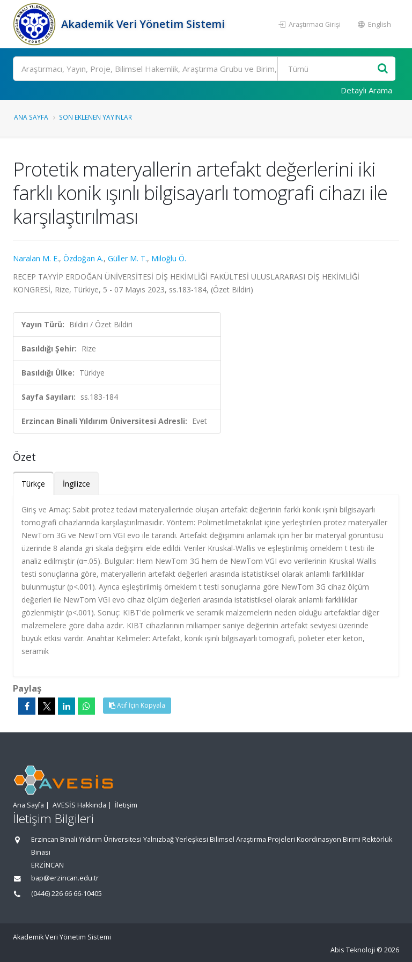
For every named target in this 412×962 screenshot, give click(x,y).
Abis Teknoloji (352, 949)
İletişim (126, 805)
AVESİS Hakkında (79, 805)
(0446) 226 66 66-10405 (66, 893)
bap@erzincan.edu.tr (65, 878)
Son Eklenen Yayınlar (95, 117)
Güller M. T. (127, 258)
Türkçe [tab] (33, 484)
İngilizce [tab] (76, 484)
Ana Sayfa (31, 117)
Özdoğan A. (83, 258)
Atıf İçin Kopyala (137, 705)
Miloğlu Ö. (168, 258)
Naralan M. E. (36, 258)
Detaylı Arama (366, 90)
